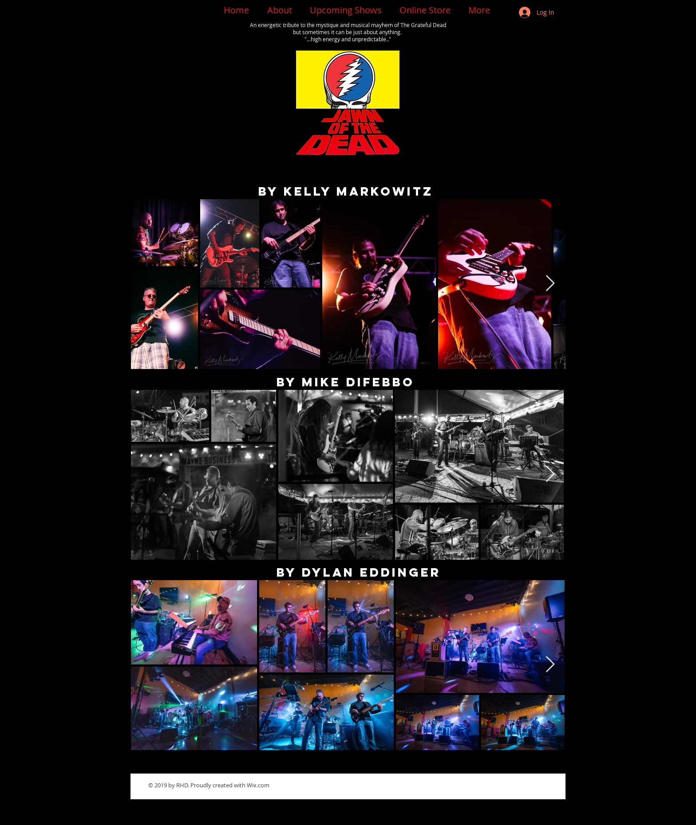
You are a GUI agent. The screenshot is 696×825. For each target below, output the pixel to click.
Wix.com (258, 785)
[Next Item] (550, 283)
